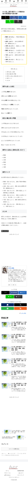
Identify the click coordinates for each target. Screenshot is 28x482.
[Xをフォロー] (11, 285)
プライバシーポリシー (14, 477)
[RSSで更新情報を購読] (15, 285)
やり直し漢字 (5, 230)
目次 (12, 68)
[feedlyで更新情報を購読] (13, 285)
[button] (18, 21)
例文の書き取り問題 (11, 74)
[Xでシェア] (5, 17)
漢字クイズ (9, 78)
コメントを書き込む (14, 448)
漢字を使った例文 (11, 71)
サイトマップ (21, 475)
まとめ (8, 80)
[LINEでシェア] (10, 21)
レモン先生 (11, 268)
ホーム (7, 470)
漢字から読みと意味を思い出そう (14, 76)
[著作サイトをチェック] (9, 285)
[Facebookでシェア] (14, 17)
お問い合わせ (7, 475)
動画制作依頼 (21, 470)
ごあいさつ (20, 473)
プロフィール (7, 473)
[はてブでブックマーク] (22, 17)
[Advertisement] (14, 249)
